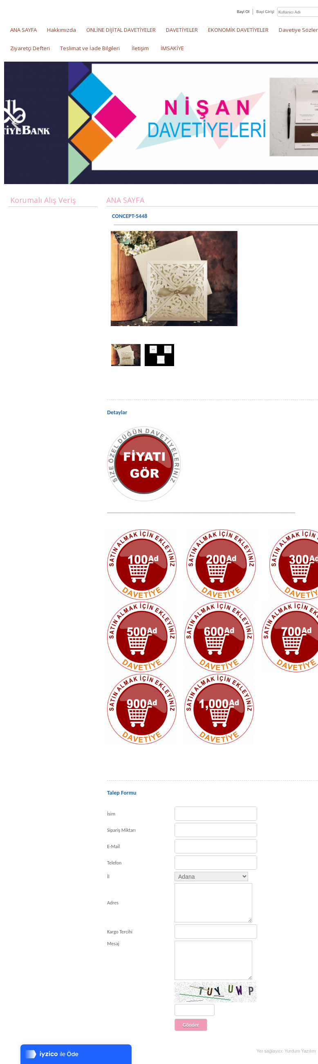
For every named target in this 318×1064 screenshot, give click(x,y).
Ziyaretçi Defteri (30, 48)
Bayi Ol (243, 11)
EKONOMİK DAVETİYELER (238, 29)
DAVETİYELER (182, 29)
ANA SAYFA (23, 29)
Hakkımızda (61, 29)
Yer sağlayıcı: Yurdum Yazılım (286, 1050)
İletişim (140, 48)
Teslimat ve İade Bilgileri (90, 48)
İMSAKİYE (172, 48)
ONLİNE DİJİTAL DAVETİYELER (121, 29)
